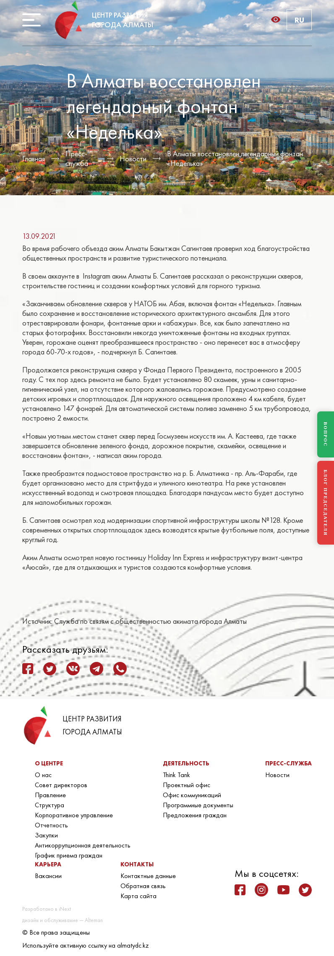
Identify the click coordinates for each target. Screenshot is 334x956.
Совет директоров (61, 784)
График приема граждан (68, 855)
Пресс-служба (76, 158)
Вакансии (48, 875)
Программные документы (198, 805)
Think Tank (176, 774)
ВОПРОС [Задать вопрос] (325, 434)
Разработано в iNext (46, 908)
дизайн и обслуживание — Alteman (62, 920)
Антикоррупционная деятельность (82, 845)
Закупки (46, 835)
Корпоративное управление (74, 815)
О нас (43, 774)
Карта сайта (138, 895)
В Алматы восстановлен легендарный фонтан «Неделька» (235, 158)
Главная (33, 158)
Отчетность (51, 825)
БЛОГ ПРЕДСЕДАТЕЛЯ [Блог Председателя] (325, 503)
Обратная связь (143, 885)
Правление (50, 795)
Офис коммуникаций (192, 795)
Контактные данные (148, 875)
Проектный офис (186, 784)
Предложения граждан (195, 815)
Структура (49, 805)
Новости (133, 158)
